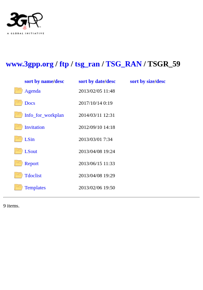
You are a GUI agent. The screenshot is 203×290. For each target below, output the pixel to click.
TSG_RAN (124, 64)
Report (32, 163)
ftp (64, 64)
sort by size (142, 81)
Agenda (33, 91)
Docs (30, 103)
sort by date (92, 81)
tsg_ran (87, 64)
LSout (31, 151)
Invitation (35, 127)
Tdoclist (33, 175)
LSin (30, 139)
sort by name (39, 81)
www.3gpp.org (29, 64)
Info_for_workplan (44, 115)
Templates (35, 188)
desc (59, 81)
